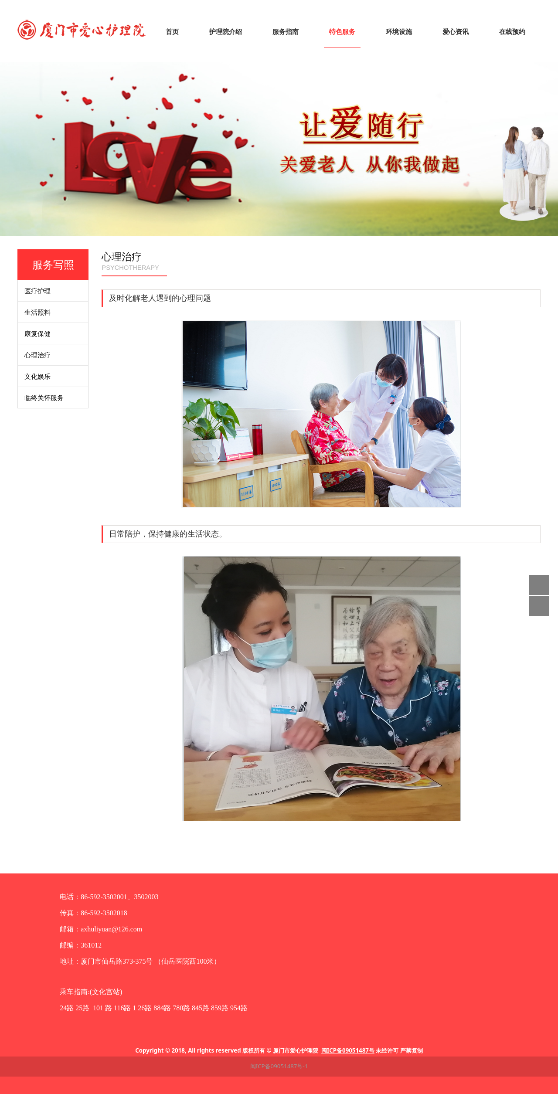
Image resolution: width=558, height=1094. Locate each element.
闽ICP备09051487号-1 (279, 1066)
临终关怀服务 (44, 397)
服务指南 (285, 31)
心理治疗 (37, 354)
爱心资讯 (455, 31)
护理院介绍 (225, 31)
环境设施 (399, 31)
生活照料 (37, 312)
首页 (172, 31)
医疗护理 (37, 290)
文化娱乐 (37, 376)
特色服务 (342, 31)
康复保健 (37, 333)
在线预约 (512, 31)
